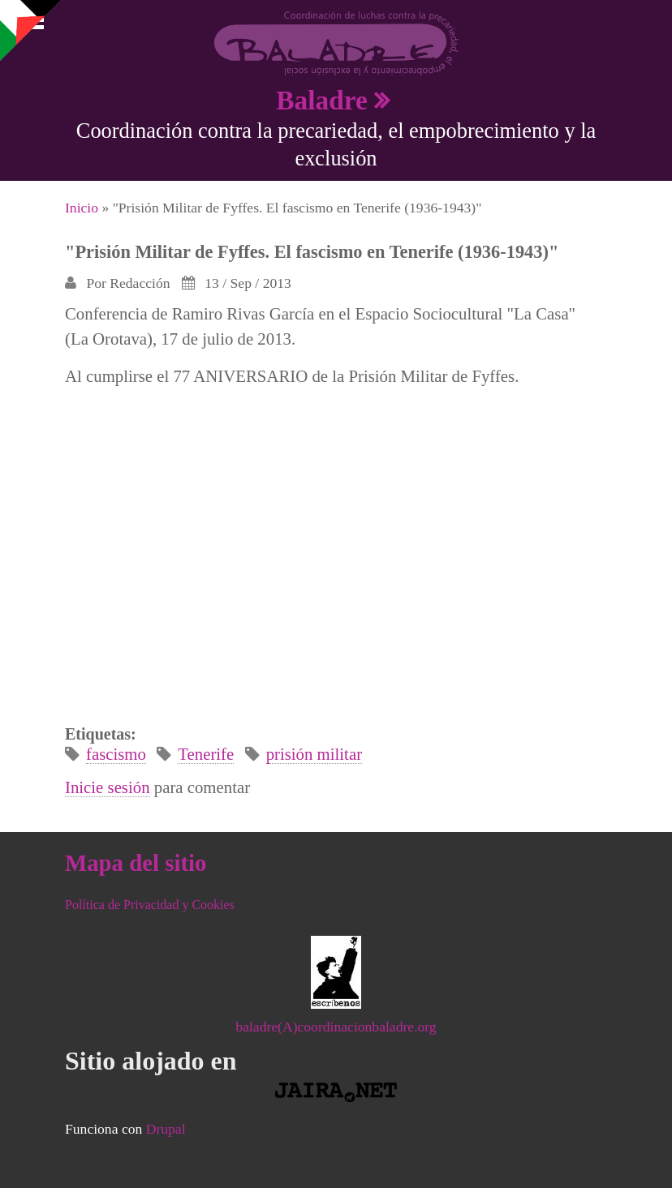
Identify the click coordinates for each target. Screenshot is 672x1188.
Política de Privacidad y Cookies (150, 904)
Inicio (81, 207)
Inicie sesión (107, 787)
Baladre (322, 100)
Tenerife (206, 753)
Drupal (166, 1129)
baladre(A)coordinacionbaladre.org (335, 1027)
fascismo (116, 753)
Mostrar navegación (26, 24)
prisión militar (314, 753)
